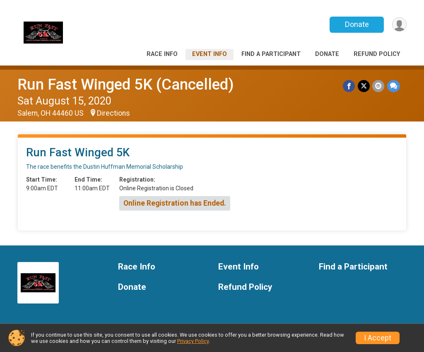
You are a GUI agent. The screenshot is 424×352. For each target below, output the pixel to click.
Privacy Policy (193, 341)
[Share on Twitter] (364, 86)
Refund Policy (377, 54)
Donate (356, 24)
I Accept (377, 338)
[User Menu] (399, 24)
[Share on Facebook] (350, 86)
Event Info (209, 54)
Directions (113, 113)
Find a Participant (271, 54)
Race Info (162, 54)
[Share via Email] (379, 86)
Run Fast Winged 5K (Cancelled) (125, 84)
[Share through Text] (393, 86)
